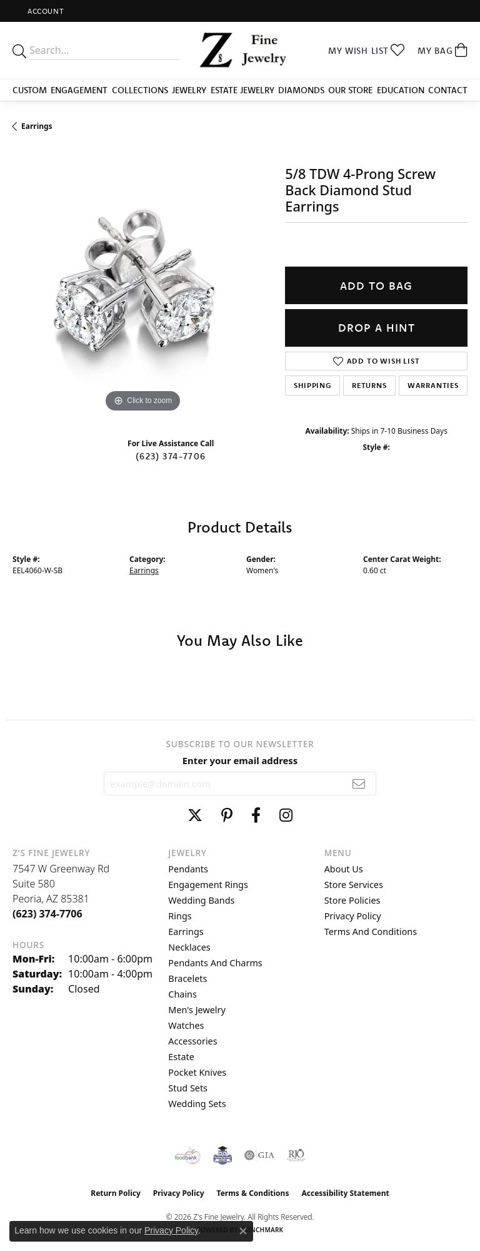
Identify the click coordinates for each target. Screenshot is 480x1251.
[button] (44, 11)
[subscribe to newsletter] (359, 783)
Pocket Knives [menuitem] (197, 1072)
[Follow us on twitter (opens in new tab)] (195, 815)
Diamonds (301, 90)
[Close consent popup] (243, 1231)
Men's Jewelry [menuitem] (197, 1010)
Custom (29, 90)
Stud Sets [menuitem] (188, 1088)
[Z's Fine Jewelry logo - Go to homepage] (240, 50)
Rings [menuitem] (179, 916)
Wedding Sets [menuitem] (197, 1104)
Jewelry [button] (189, 90)
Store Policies (352, 900)
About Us (343, 869)
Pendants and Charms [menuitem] (215, 963)
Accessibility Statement (345, 1193)
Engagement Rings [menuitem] (208, 885)
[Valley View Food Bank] (187, 1155)
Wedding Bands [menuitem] (201, 900)
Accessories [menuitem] (192, 1041)
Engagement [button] (79, 90)
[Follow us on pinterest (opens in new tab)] (227, 815)
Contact (448, 90)
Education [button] (400, 90)
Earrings (36, 126)
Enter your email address (240, 760)
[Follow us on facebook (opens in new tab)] (256, 815)
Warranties (433, 385)
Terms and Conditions (370, 931)
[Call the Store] (47, 914)
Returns (369, 385)
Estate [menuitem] (181, 1057)
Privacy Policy (352, 916)
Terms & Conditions (253, 1193)
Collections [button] (140, 90)
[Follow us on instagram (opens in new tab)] (286, 815)
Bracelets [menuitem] (187, 978)
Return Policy (116, 1193)
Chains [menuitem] (182, 994)
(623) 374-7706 (171, 456)
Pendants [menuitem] (188, 869)
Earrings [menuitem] (185, 931)
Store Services (353, 885)
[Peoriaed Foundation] (222, 1155)
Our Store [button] (350, 90)
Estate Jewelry (242, 90)
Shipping (312, 385)
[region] (142, 285)
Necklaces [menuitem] (189, 947)
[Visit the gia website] (259, 1155)
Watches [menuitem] (186, 1025)
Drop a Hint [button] (376, 327)
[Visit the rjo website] (296, 1155)
